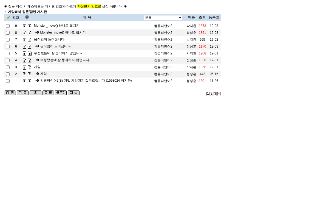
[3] (215, 93)
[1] (208, 93)
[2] (211, 93)
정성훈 (191, 33)
